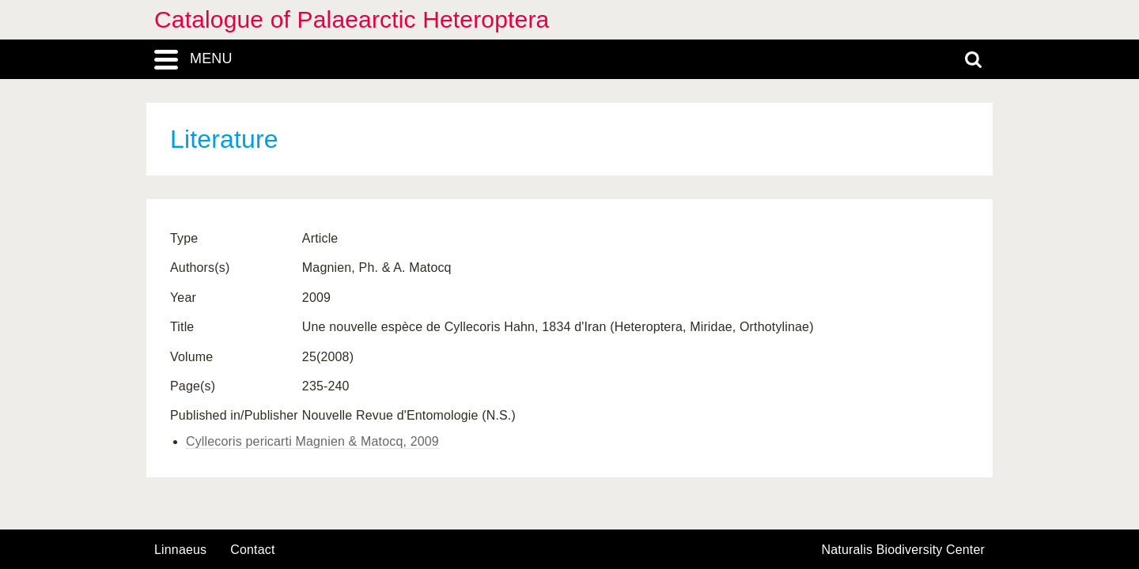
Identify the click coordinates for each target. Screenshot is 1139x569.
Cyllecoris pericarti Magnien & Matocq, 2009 (312, 441)
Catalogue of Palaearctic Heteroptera (351, 19)
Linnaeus (180, 550)
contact (252, 549)
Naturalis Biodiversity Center (904, 550)
